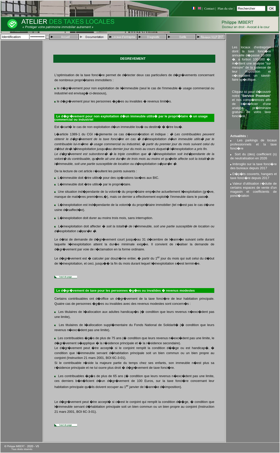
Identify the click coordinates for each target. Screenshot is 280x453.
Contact (209, 8)
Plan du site (225, 8)
